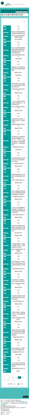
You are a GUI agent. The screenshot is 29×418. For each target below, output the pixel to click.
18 (8, 380)
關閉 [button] (24, 22)
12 (9, 377)
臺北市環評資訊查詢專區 (22, 10)
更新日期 (3, 412)
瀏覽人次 (3, 414)
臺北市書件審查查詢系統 (22, 12)
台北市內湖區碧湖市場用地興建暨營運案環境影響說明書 (18, 364)
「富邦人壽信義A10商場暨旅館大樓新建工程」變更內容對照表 (18, 103)
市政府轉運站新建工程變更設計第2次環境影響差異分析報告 (18, 159)
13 (13, 377)
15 (19, 377)
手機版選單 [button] (2, 3)
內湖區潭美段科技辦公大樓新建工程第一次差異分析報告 (18, 120)
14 (16, 377)
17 (4, 380)
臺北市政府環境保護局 (15, 4)
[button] (19, 384)
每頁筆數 (10, 384)
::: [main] (1, 9)
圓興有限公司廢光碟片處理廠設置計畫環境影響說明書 (18, 68)
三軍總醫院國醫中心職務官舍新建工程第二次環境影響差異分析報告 (18, 245)
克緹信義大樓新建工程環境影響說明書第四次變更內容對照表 (18, 297)
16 (22, 377)
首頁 (13, 10)
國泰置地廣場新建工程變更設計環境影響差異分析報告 (18, 176)
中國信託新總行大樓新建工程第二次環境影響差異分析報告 (18, 314)
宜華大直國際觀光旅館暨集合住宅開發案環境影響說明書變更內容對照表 (18, 192)
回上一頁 (25, 396)
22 (13, 380)
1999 (26, 401)
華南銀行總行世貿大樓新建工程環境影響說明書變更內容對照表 (18, 85)
